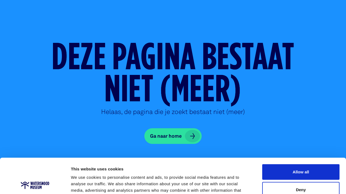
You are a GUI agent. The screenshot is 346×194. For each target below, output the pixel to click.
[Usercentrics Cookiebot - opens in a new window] (35, 183)
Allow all (301, 136)
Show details (283, 183)
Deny (301, 154)
